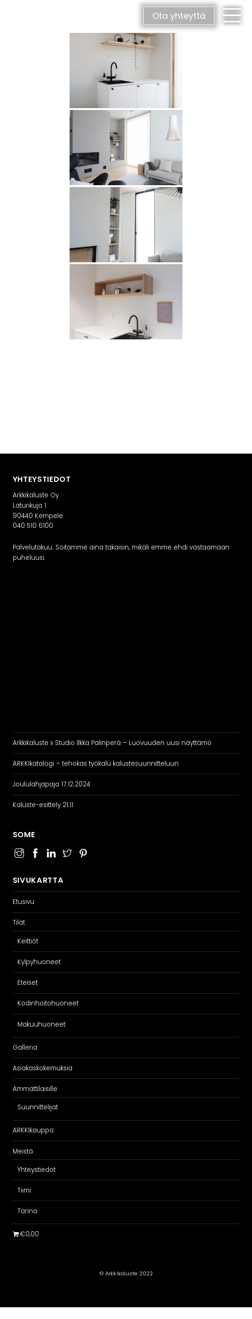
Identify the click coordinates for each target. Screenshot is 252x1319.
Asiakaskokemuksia (42, 1068)
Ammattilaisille (35, 1088)
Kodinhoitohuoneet (48, 1003)
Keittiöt (27, 941)
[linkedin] (51, 852)
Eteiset (27, 982)
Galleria (25, 1047)
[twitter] (67, 852)
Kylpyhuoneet (39, 962)
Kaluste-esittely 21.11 (43, 805)
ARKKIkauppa (33, 1130)
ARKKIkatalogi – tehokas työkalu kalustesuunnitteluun (96, 763)
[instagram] (19, 852)
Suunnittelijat (37, 1107)
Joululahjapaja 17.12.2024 (51, 784)
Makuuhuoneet (41, 1024)
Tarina (27, 1211)
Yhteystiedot (36, 1169)
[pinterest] (83, 852)
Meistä (23, 1151)
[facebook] (35, 852)
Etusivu (23, 901)
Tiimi (24, 1190)
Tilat (19, 922)
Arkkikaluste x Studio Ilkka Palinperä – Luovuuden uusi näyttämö (112, 742)
